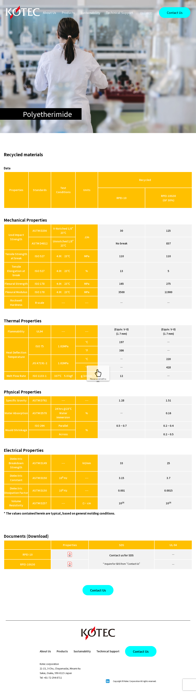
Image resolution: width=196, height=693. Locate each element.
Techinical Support (119, 12)
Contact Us (175, 12)
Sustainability (90, 12)
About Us (49, 12)
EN (142, 13)
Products (60, 651)
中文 (149, 13)
